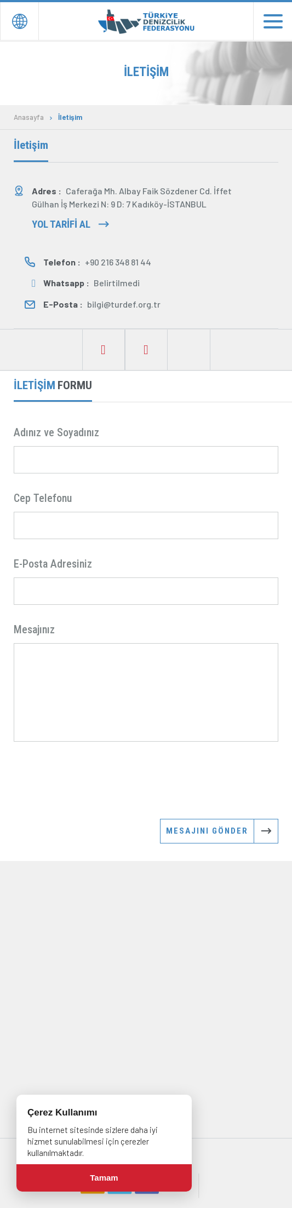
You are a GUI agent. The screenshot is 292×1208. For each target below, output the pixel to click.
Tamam (104, 1177)
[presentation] (97, 779)
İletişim (70, 117)
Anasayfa (29, 117)
